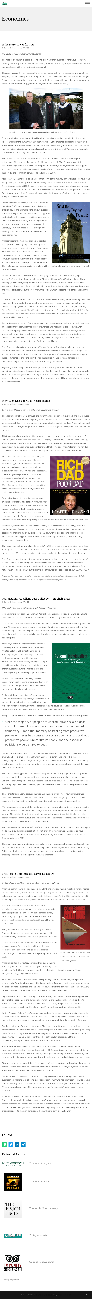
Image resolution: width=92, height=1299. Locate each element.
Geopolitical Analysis (41, 1262)
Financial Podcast (39, 1181)
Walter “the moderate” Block (20, 310)
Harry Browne (76, 892)
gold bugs (16, 1040)
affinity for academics (64, 73)
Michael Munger (64, 189)
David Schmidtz (27, 193)
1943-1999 (80, 899)
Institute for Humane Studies (43, 162)
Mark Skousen (58, 892)
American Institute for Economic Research (24, 1050)
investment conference (19, 920)
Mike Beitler (7, 614)
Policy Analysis (38, 1235)
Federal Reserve (65, 1000)
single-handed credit (49, 896)
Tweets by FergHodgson (10, 1279)
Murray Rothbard (22, 892)
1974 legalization (73, 896)
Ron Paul (35, 892)
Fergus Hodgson (10, 48)
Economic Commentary (43, 1208)
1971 (11, 923)
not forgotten (20, 946)
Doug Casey (45, 892)
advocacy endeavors (15, 909)
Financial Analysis (40, 1163)
